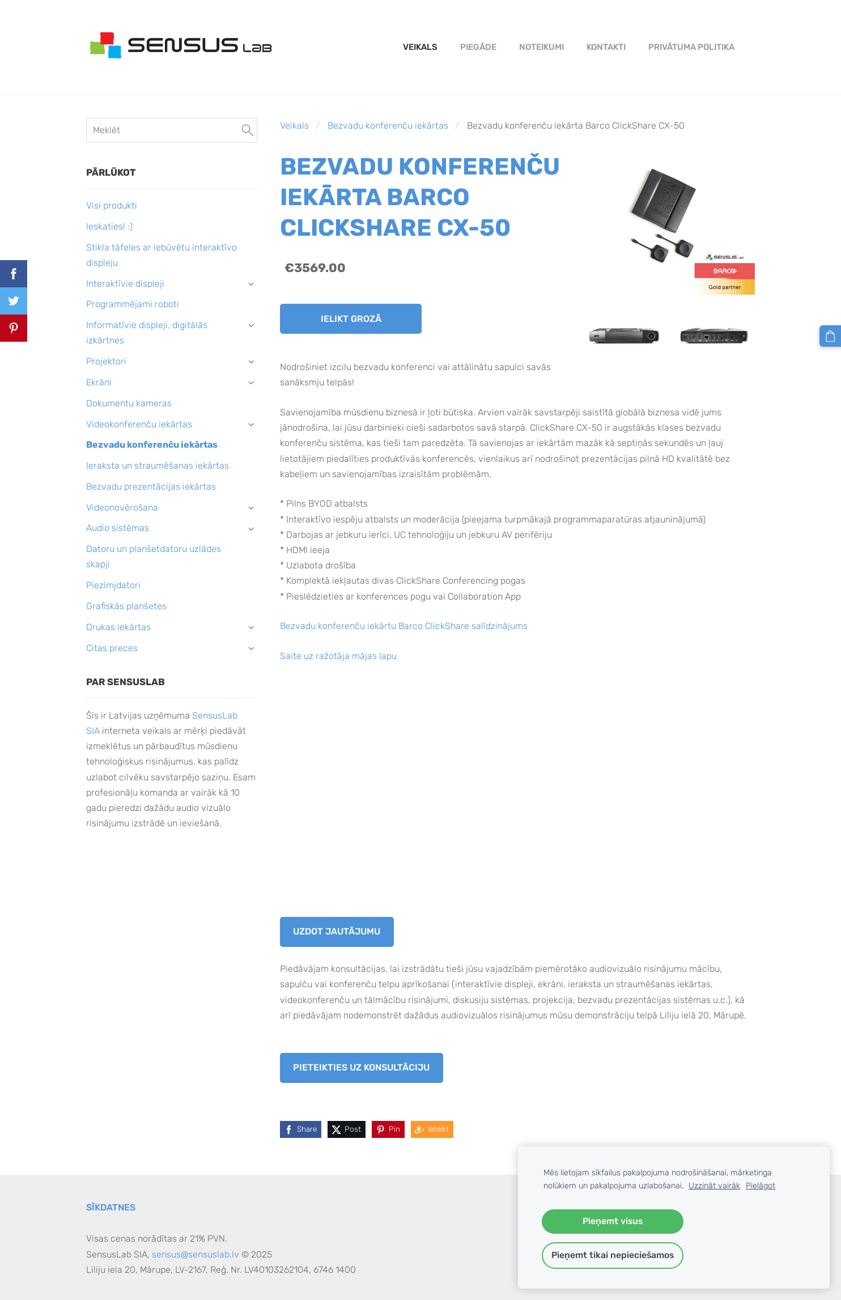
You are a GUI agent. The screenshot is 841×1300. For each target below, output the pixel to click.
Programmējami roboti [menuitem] (132, 304)
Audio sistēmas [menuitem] (117, 527)
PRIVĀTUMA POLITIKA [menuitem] (691, 47)
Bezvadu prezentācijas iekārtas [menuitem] (151, 486)
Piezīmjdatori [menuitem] (113, 585)
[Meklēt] (171, 130)
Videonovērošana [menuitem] (122, 507)
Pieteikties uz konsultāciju (361, 1067)
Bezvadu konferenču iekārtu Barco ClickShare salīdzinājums (404, 626)
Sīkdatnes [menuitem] (110, 1207)
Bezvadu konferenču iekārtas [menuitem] (152, 444)
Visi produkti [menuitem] (111, 205)
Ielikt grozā (351, 318)
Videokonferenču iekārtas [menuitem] (139, 424)
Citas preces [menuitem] (112, 648)
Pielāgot (760, 1186)
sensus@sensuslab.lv (195, 1254)
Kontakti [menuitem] (606, 47)
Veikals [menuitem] (420, 47)
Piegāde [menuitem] (478, 47)
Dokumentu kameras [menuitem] (129, 403)
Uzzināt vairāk (714, 1186)
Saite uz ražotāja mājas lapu (338, 656)
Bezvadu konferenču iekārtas (388, 125)
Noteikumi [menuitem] (541, 47)
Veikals (294, 125)
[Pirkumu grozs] (830, 336)
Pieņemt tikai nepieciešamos (612, 1255)
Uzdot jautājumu (336, 931)
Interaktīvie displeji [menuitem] (125, 283)
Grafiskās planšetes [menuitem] (126, 606)
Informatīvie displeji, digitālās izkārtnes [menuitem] (146, 333)
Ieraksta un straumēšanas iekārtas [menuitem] (157, 465)
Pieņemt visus (613, 1221)
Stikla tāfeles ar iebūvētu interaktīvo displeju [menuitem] (161, 255)
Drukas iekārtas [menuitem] (118, 627)
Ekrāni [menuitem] (99, 382)
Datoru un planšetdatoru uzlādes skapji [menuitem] (153, 556)
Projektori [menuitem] (106, 361)
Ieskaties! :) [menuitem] (109, 226)
